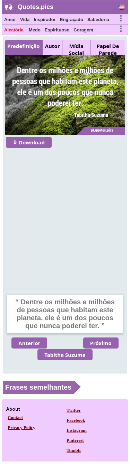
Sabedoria (98, 19)
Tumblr (74, 450)
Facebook (76, 420)
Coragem (83, 29)
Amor (10, 19)
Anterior (29, 343)
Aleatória (14, 29)
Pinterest (75, 440)
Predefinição (23, 45)
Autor (52, 45)
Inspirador (45, 19)
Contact (15, 417)
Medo (35, 29)
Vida (24, 19)
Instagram (77, 430)
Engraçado (71, 19)
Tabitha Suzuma (64, 354)
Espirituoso (57, 29)
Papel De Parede (108, 49)
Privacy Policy (21, 427)
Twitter (74, 410)
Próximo (101, 343)
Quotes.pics (35, 6)
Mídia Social (76, 49)
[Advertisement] (65, 217)
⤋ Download (29, 142)
